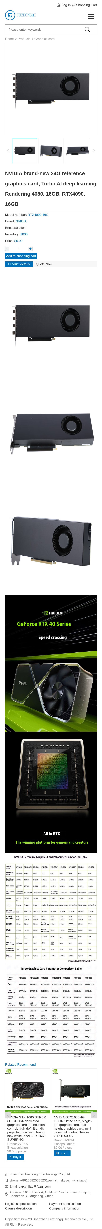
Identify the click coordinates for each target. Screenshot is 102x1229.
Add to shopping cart (21, 256)
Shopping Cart (86, 5)
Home (9, 39)
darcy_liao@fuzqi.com (34, 1186)
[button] (94, 1115)
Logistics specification (21, 1204)
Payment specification (65, 1204)
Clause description (18, 1208)
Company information (64, 1208)
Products (24, 39)
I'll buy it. (15, 1157)
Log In (66, 5)
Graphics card (44, 39)
